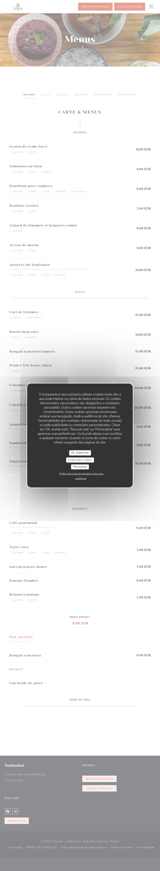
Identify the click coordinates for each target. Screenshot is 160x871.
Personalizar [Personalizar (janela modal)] (80, 467)
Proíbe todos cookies (80, 459)
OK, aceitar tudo (80, 452)
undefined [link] (80, 478)
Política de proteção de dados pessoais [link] (81, 473)
